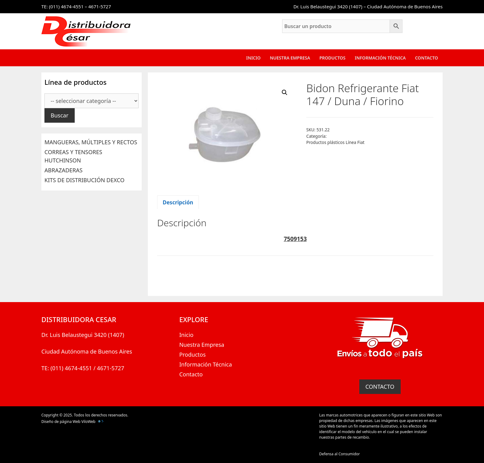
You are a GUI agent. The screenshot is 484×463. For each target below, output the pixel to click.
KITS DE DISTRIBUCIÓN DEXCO (84, 180)
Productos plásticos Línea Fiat (335, 142)
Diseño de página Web (60, 421)
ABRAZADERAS (63, 170)
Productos (332, 58)
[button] (284, 92)
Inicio (253, 58)
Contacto (426, 58)
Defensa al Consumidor (339, 454)
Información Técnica (380, 58)
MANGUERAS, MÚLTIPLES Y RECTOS (90, 142)
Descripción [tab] (178, 202)
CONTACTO (379, 386)
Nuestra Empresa (290, 58)
